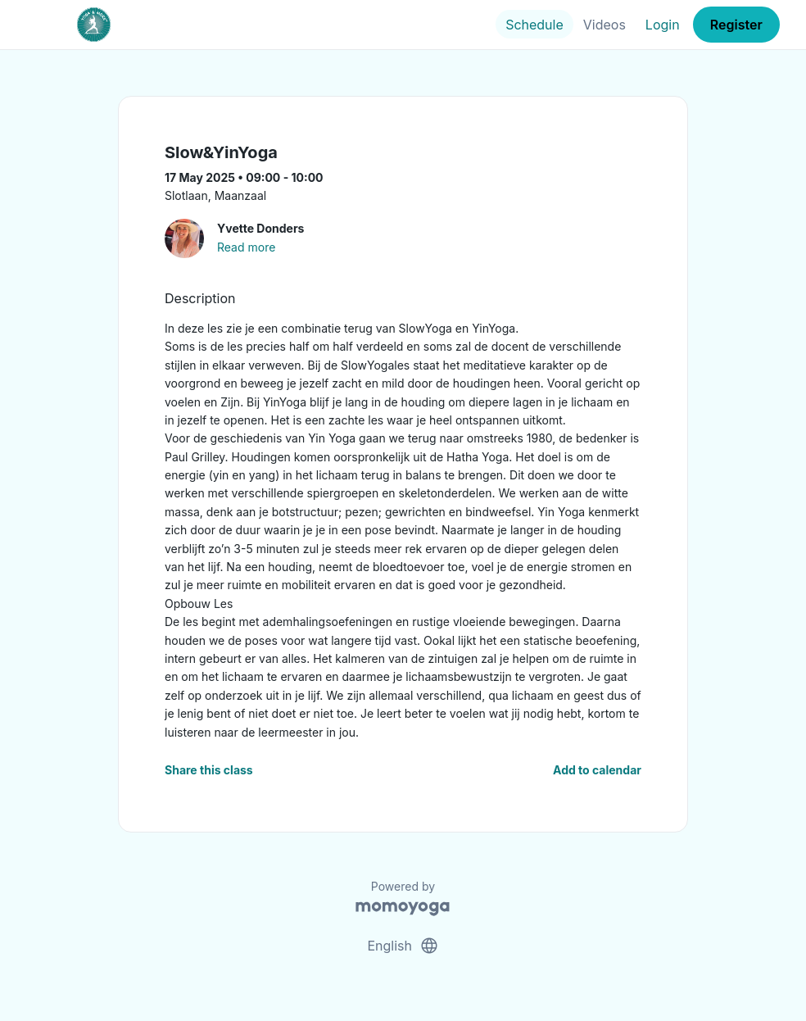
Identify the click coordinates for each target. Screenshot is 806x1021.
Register (736, 24)
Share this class (209, 770)
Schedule (534, 24)
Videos (604, 24)
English (402, 945)
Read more (246, 247)
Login (662, 24)
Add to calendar (597, 770)
